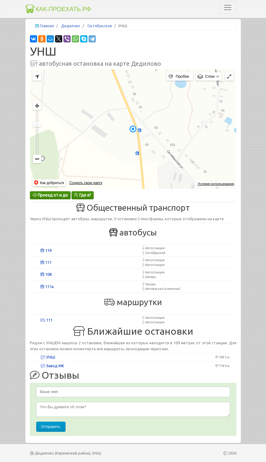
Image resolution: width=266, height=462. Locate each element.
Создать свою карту (85, 183)
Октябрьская (99, 26)
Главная (47, 26)
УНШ (47, 357)
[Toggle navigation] (227, 7)
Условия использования (215, 184)
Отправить (50, 426)
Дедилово (70, 26)
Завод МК (52, 366)
